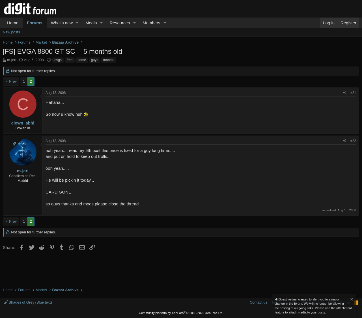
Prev (13, 81)
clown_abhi (23, 123)
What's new (62, 22)
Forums (34, 22)
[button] (77, 23)
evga (58, 60)
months (108, 60)
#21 (353, 93)
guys (94, 60)
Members (151, 22)
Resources (120, 22)
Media (91, 22)
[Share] (344, 93)
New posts (11, 32)
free (70, 60)
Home (12, 22)
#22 (353, 141)
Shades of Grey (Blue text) (28, 302)
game (81, 60)
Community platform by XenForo (181, 313)
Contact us (258, 302)
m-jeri (11, 60)
